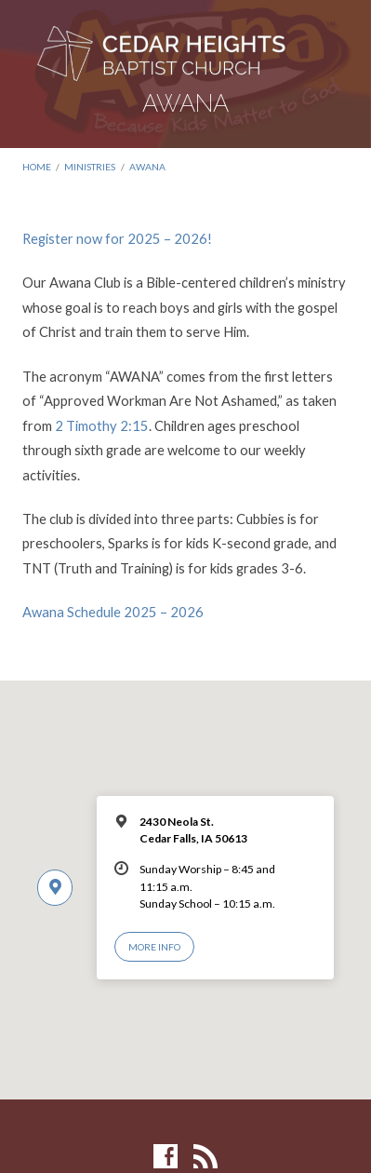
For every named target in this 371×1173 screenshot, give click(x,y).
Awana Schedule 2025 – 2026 (113, 611)
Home (36, 166)
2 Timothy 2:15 (102, 425)
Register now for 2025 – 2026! (117, 238)
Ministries (89, 166)
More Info (154, 946)
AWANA (147, 166)
